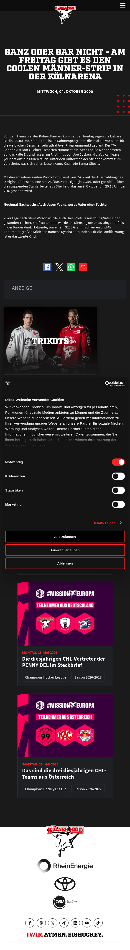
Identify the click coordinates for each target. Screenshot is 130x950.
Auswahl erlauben (64, 550)
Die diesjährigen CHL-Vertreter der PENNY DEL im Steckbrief (63, 662)
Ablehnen (65, 563)
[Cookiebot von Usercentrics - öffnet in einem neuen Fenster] (105, 384)
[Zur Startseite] (65, 14)
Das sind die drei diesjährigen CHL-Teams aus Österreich (64, 773)
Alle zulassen (65, 537)
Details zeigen (103, 523)
